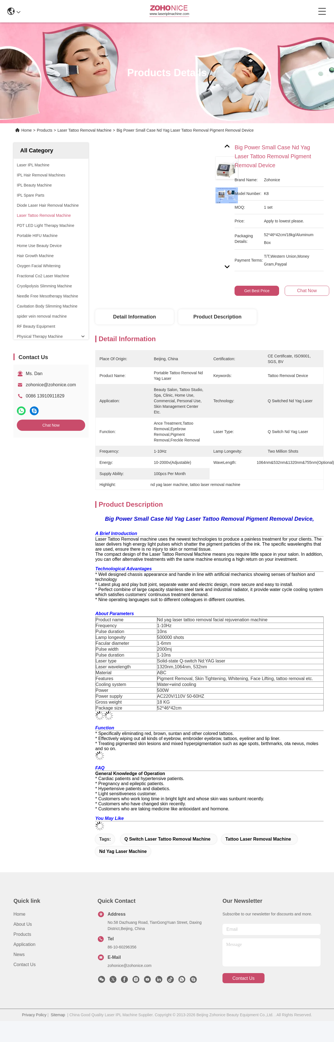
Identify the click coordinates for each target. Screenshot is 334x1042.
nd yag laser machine (123, 866)
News (19, 969)
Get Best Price (256, 291)
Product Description (217, 317)
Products (44, 130)
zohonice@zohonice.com (51, 384)
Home (26, 130)
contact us (243, 993)
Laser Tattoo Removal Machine (84, 130)
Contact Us (24, 979)
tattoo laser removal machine (258, 854)
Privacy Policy (34, 1030)
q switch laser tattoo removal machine (167, 854)
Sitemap (58, 1030)
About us (22, 939)
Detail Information (134, 317)
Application (24, 959)
